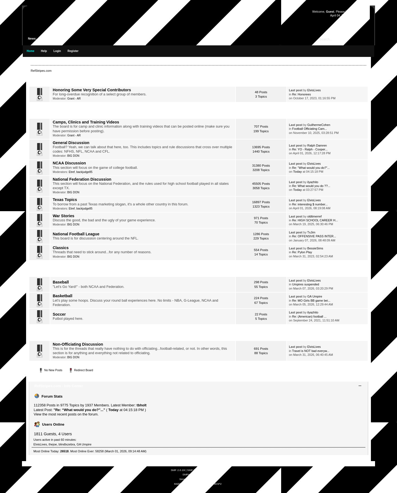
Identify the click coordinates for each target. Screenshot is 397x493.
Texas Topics (65, 199)
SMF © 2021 (195, 470)
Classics (61, 248)
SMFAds (188, 474)
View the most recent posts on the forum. (66, 414)
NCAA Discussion (69, 163)
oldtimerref (314, 216)
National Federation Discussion (82, 179)
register (360, 11)
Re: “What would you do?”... (311, 167)
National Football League (76, 234)
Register (73, 51)
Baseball (61, 282)
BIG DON (73, 155)
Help (44, 51)
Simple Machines (214, 470)
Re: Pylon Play (302, 252)
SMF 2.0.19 (178, 470)
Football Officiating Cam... (309, 128)
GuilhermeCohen (318, 124)
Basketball (62, 296)
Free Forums (205, 474)
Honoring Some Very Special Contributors (92, 90)
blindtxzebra (66, 444)
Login (57, 51)
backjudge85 (84, 171)
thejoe (53, 444)
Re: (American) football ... (309, 316)
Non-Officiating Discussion (78, 344)
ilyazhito (312, 182)
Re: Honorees (301, 94)
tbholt (142, 405)
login (348, 11)
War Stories (63, 216)
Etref (72, 171)
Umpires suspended (305, 284)
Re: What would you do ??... (311, 186)
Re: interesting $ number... (310, 204)
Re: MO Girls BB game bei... (311, 300)
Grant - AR (74, 98)
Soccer (59, 314)
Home (30, 51)
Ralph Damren (317, 145)
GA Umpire (314, 296)
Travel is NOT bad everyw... (310, 350)
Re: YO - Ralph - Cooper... (310, 149)
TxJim (311, 232)
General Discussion (71, 143)
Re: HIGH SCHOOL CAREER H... (315, 220)
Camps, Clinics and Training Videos (86, 122)
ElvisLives (314, 90)
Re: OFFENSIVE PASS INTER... (314, 236)
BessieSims (315, 248)
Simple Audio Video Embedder (197, 479)
